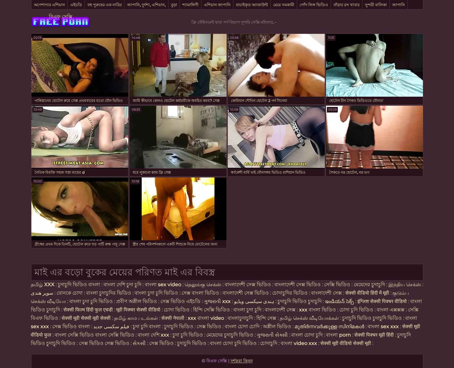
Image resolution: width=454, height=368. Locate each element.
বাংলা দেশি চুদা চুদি (122, 285)
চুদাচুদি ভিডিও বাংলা (79, 285)
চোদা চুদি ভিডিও (356, 310)
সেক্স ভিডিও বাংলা (71, 326)
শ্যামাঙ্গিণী (190, 4)
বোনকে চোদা (70, 293)
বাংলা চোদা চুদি (307, 335)
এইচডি (76, 4)
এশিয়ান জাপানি (217, 4)
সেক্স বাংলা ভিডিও (200, 293)
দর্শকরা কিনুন (242, 361)
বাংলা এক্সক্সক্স (391, 310)
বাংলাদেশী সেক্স (326, 293)
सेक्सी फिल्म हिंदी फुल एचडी (88, 310)
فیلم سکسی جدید (111, 326)
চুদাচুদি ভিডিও (179, 326)
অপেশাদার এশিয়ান (49, 4)
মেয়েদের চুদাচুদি (370, 285)
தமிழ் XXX (42, 285)
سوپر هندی (42, 293)
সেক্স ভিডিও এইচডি (180, 301)
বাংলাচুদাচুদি (240, 318)
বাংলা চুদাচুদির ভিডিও (108, 293)
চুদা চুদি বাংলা (147, 326)
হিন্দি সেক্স (266, 318)
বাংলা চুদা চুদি (248, 310)
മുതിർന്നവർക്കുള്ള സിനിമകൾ (329, 326)
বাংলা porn (339, 335)
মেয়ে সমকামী (283, 4)
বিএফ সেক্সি (60, 17)
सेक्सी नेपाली (172, 318)
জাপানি (398, 4)
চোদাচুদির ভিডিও (290, 293)
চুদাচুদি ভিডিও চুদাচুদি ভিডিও (372, 318)
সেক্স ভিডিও (209, 326)
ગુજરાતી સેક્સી (272, 335)
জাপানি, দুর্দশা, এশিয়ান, (146, 4)
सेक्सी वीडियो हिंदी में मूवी (367, 293)
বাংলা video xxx (299, 343)
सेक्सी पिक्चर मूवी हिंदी (374, 335)
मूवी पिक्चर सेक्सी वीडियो (139, 310)
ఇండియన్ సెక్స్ (339, 301)
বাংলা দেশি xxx (154, 335)
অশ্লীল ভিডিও (277, 326)
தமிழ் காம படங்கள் (136, 318)
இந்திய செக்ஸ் (404, 285)
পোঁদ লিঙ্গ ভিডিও (314, 4)
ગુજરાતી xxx (217, 301)
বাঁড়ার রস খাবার (346, 4)
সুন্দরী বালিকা (376, 4)
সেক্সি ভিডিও (337, 285)
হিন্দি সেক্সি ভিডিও (211, 310)
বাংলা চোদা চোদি (242, 326)
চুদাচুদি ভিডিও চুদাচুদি (299, 301)
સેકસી (139, 343)
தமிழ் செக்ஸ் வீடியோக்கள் (309, 318)
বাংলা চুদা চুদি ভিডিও (156, 293)
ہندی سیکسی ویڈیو (254, 301)
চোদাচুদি (269, 343)
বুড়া (174, 4)
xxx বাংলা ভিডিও (317, 310)
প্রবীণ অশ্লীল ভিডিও (136, 301)
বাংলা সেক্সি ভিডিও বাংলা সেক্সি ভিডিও (94, 335)
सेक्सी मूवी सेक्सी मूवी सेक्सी (86, 318)
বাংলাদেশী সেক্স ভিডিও (248, 285)
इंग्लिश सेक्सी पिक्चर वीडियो (382, 301)
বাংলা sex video (163, 285)
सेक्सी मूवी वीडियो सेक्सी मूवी (346, 343)
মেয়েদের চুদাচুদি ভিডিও (230, 335)
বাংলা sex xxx (383, 326)
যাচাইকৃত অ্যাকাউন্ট (252, 4)
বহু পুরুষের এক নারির (104, 4)
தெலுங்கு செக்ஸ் (203, 285)
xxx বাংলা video (206, 318)
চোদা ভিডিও (177, 310)
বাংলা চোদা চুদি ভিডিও (234, 343)
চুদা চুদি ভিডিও (188, 335)
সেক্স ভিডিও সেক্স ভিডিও (105, 343)
